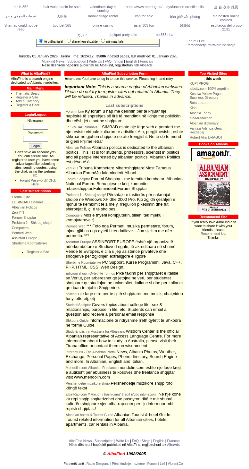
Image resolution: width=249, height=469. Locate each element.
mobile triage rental (103, 16)
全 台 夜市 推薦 (226, 7)
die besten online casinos (226, 18)
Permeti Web (21, 233)
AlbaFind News (53, 61)
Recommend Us (213, 233)
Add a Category (27, 101)
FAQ (108, 61)
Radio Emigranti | (99, 463)
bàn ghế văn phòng (185, 17)
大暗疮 (62, 16)
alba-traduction (201, 118)
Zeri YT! (18, 212)
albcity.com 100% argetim (209, 88)
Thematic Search (29, 93)
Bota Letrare (199, 103)
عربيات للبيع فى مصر (20, 16)
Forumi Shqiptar (24, 217)
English (131, 61)
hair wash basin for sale (62, 7)
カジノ (82, 35)
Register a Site (27, 97)
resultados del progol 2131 (226, 27)
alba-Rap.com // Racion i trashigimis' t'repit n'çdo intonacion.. (112, 394)
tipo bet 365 (62, 25)
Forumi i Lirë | (157, 463)
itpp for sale (144, 16)
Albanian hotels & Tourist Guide (89, 415)
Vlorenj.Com (177, 463)
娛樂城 (185, 26)
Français (146, 61)
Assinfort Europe (24, 238)
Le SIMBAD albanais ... (29, 202)
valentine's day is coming (103, 9)
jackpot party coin (123, 35)
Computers (20, 228)
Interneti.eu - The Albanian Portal (91, 352)
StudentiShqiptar (78, 305)
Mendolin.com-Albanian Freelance (92, 368)
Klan (193, 108)
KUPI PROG (199, 83)
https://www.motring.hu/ (144, 7)
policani (71, 294)
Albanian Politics (24, 207)
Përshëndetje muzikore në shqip (211, 45)
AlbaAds (146, 65)
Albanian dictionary (204, 123)
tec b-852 (20, 7)
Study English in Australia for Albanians (95, 331)
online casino (103, 25)
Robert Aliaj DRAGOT (206, 137)
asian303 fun (144, 25)
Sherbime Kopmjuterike (29, 243)
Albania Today (200, 113)
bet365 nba (164, 35)
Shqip (118, 61)
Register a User (27, 105)
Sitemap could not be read (20, 27)
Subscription (76, 61)
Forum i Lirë (196, 41)
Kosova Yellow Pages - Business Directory (207, 95)
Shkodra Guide (77, 320)
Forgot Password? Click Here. (38, 182)
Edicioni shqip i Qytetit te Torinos (90, 273)
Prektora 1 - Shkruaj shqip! (32, 223)
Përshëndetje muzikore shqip (88, 383)
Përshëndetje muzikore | (129, 463)
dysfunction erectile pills (184, 7)
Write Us (95, 61)
